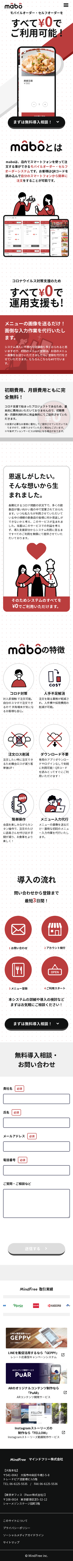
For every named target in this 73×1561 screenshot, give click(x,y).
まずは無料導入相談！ (32, 122)
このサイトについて (15, 1521)
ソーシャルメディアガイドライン (23, 1535)
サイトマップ (11, 1542)
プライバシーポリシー (16, 1528)
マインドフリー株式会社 (36, 1459)
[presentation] (36, 1232)
